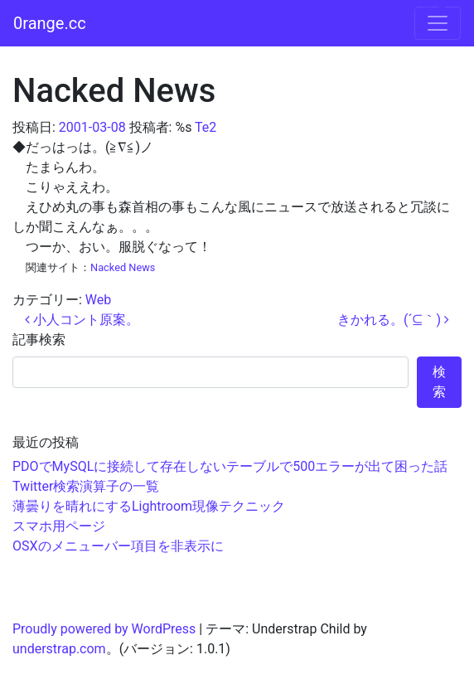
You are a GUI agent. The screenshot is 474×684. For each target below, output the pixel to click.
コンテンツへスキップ (407, 9)
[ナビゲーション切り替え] (437, 23)
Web (98, 300)
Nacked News (122, 267)
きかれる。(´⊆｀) (393, 319)
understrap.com (59, 649)
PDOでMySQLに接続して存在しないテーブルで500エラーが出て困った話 (229, 466)
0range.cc (49, 23)
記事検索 (38, 339)
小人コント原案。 (82, 319)
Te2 (205, 127)
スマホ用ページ (58, 526)
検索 (439, 382)
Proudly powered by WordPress (104, 629)
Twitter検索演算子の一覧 (85, 486)
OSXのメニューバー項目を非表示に (118, 546)
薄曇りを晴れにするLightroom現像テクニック (148, 506)
